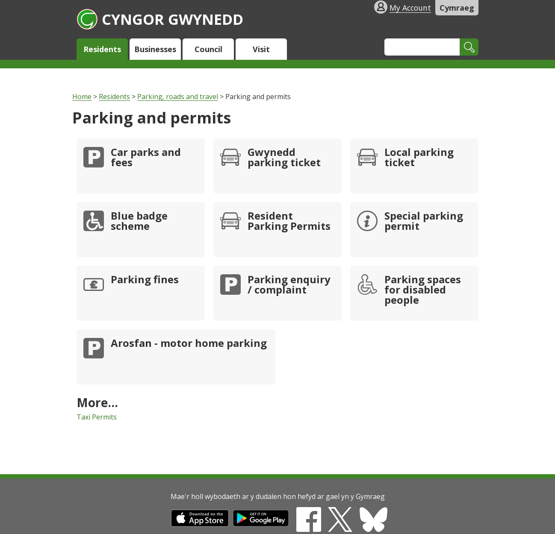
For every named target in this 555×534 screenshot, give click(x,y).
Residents (102, 49)
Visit (261, 49)
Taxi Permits (97, 417)
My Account (410, 8)
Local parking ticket (419, 158)
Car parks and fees (146, 158)
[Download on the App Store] (200, 524)
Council (208, 49)
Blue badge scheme (139, 222)
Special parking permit (423, 222)
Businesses (155, 49)
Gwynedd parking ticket (284, 158)
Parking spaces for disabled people (422, 290)
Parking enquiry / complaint (289, 285)
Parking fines (145, 280)
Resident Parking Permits (289, 222)
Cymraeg (457, 8)
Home (82, 96)
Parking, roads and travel (177, 96)
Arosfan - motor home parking (189, 344)
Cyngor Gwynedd (160, 19)
